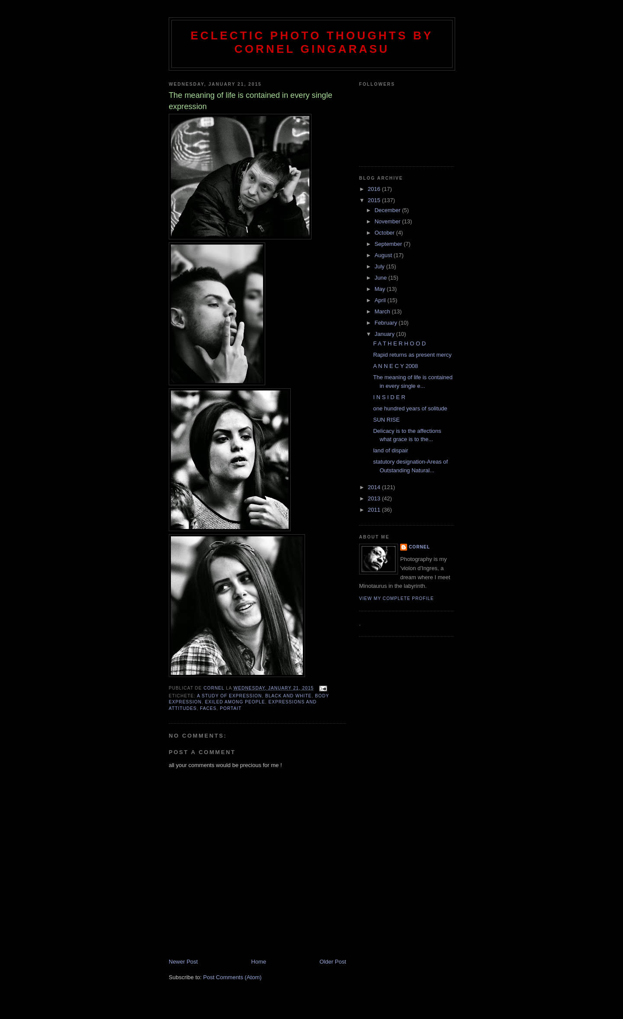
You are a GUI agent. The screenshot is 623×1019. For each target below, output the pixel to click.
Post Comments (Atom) (232, 977)
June (382, 277)
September (389, 244)
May (381, 289)
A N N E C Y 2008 (395, 366)
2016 (375, 189)
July (380, 266)
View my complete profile (396, 598)
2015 (375, 200)
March (383, 311)
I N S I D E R (389, 397)
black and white (288, 695)
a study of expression (229, 695)
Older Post (333, 961)
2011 (375, 509)
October (385, 232)
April (381, 300)
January (385, 334)
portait (230, 708)
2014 (375, 487)
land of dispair (390, 450)
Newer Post (183, 961)
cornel (419, 547)
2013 (375, 498)
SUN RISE (386, 419)
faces (208, 708)
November (388, 221)
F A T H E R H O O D (399, 343)
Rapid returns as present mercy (412, 354)
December (388, 210)
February (387, 322)
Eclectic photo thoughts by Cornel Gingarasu (312, 42)
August (384, 255)
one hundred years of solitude (410, 408)
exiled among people (235, 702)
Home (259, 961)
